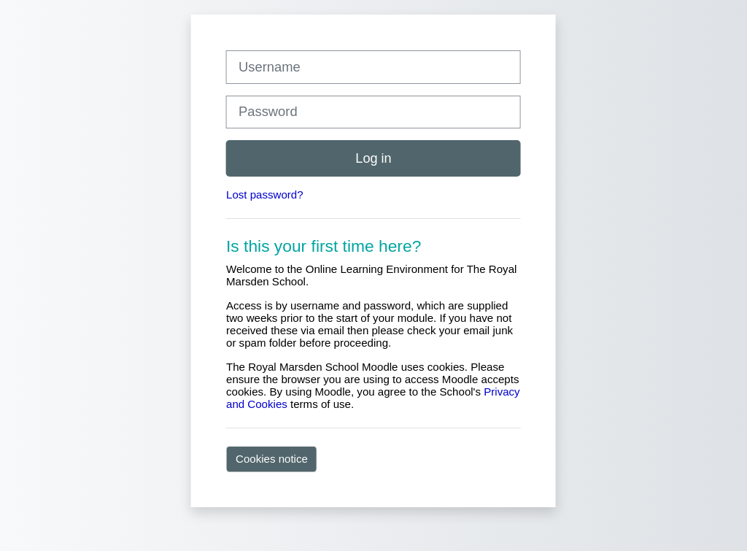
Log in (373, 158)
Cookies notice (272, 458)
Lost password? (264, 194)
